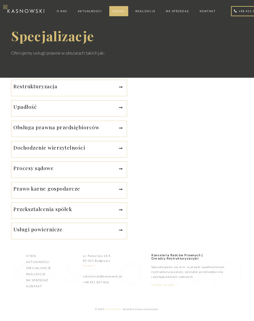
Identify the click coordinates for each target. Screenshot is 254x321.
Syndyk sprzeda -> (165, 285)
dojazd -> (90, 265)
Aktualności (90, 11)
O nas (62, 11)
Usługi (119, 11)
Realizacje (145, 11)
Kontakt (208, 11)
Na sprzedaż (177, 11)
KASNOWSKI (113, 309)
